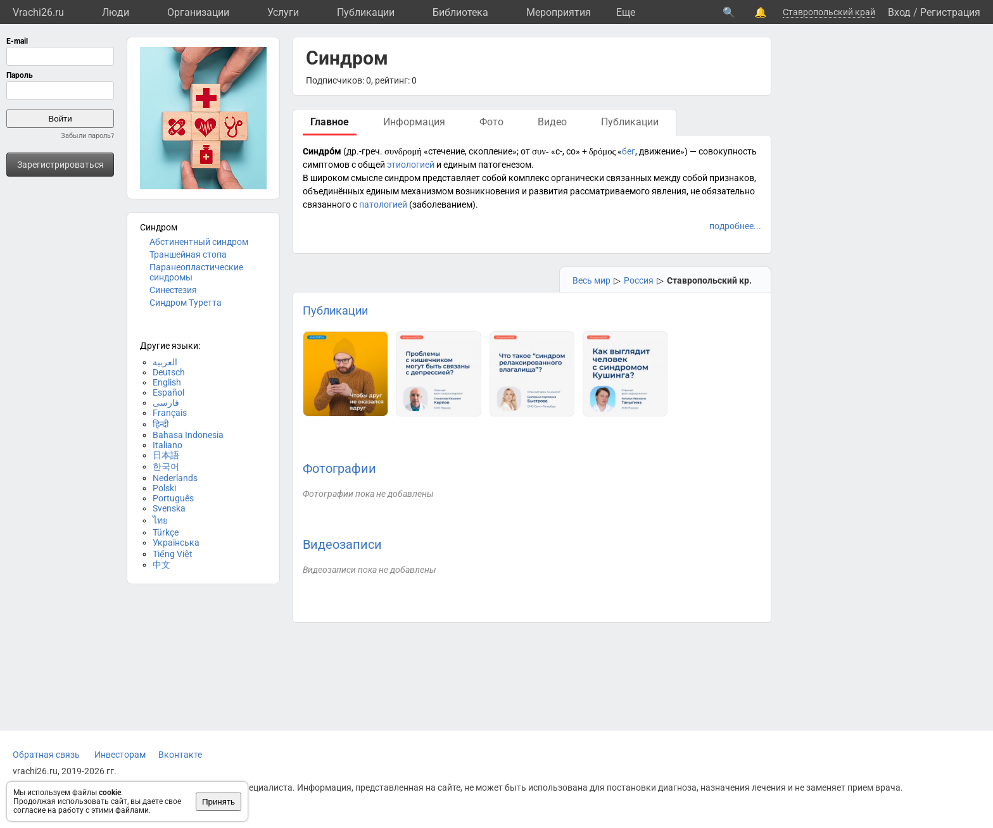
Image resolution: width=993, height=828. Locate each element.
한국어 (166, 466)
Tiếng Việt (173, 554)
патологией (383, 204)
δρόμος (602, 151)
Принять (218, 801)
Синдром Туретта (185, 303)
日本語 (166, 455)
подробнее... (735, 226)
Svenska (169, 508)
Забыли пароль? (87, 136)
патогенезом (504, 165)
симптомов (326, 165)
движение (659, 151)
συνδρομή (403, 151)
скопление (490, 151)
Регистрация (950, 12)
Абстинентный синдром (198, 242)
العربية (165, 362)
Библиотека (460, 12)
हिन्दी (161, 424)
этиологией (410, 165)
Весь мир (591, 280)
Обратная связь (46, 755)
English (167, 382)
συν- (540, 151)
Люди (115, 12)
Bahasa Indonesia (188, 435)
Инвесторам (120, 755)
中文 (161, 565)
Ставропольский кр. (709, 280)
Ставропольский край (829, 12)
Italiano (167, 445)
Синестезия (173, 290)
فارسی (166, 403)
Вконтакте (180, 755)
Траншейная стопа (188, 254)
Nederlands (175, 478)
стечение (446, 151)
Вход (899, 12)
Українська (176, 542)
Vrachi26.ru (38, 12)
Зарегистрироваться (60, 165)
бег (628, 151)
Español (168, 392)
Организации (198, 12)
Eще (625, 12)
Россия (639, 280)
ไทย (160, 520)
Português (173, 498)
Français (170, 413)
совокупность (728, 151)
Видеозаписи (342, 544)
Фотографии (339, 468)
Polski (164, 488)
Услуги (283, 12)
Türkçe (166, 532)
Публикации (366, 12)
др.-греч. (364, 151)
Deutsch (169, 372)
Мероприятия (558, 12)
